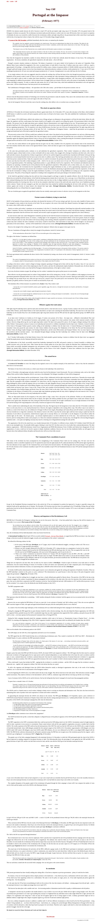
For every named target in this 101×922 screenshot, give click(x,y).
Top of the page (50, 916)
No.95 (27, 26)
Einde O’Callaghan (24, 27)
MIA (8, 1)
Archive (11, 1)
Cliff (16, 1)
